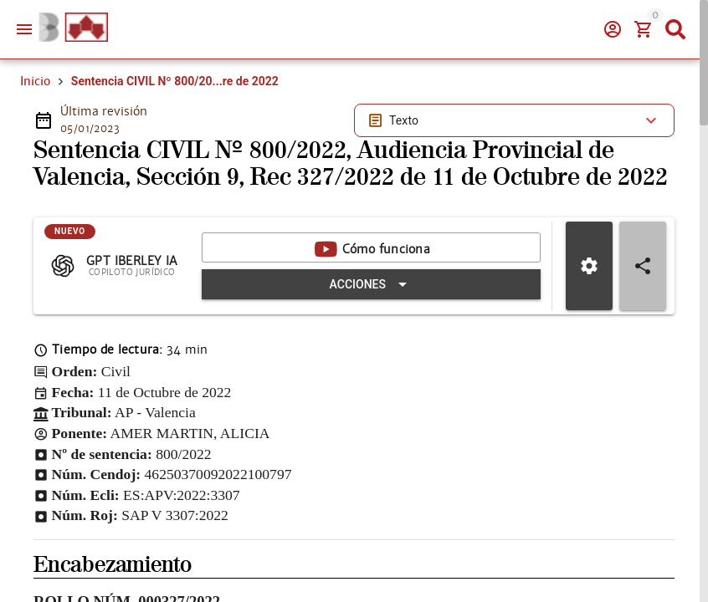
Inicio (35, 81)
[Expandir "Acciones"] (371, 313)
